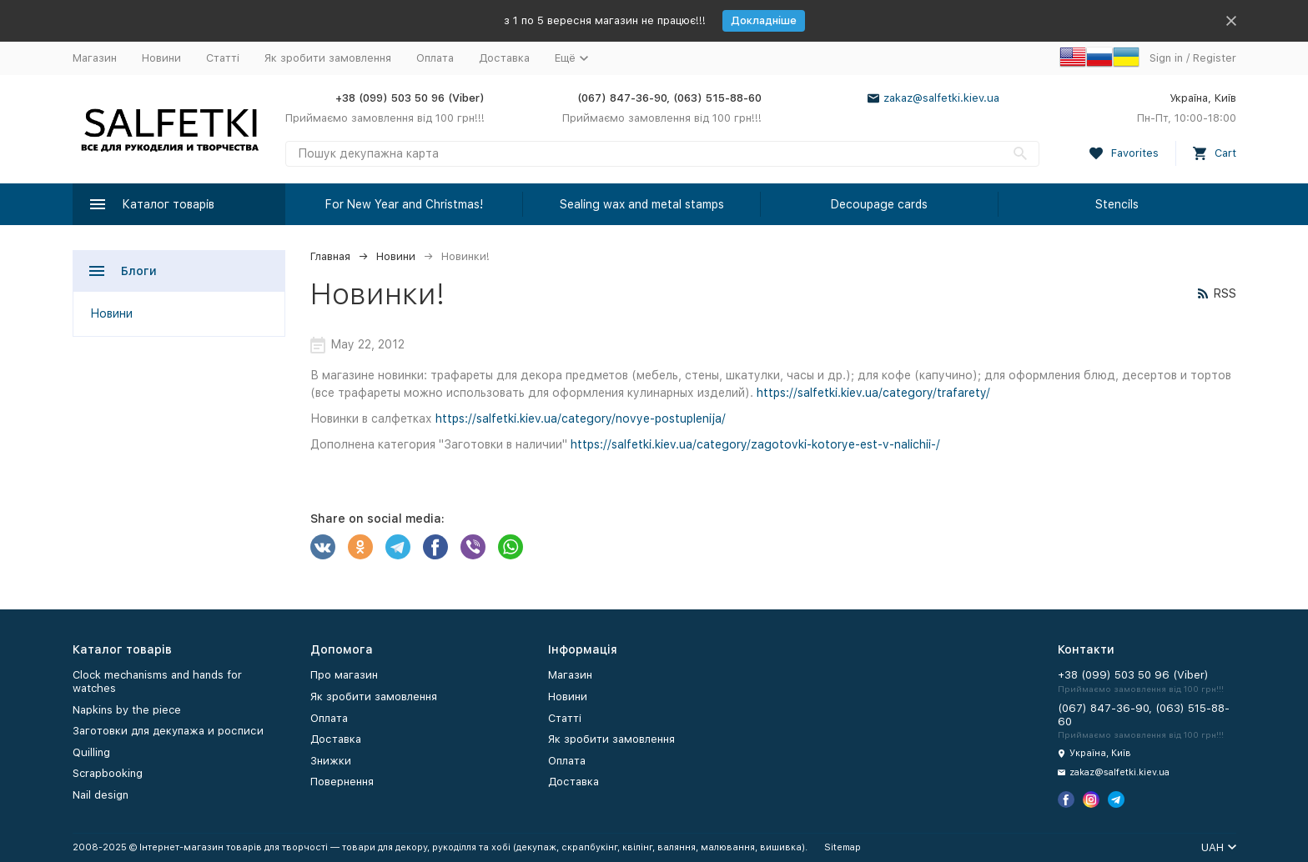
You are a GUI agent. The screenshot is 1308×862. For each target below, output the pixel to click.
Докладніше (764, 20)
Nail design (100, 795)
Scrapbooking (108, 773)
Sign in (1166, 58)
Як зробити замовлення (327, 58)
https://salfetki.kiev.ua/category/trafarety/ (873, 392)
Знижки (330, 760)
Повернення (342, 781)
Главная (330, 256)
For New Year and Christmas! (404, 204)
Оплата (435, 58)
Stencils (1117, 204)
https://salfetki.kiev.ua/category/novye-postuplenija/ (580, 418)
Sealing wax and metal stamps (642, 204)
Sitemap (842, 847)
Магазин (95, 58)
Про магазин (344, 675)
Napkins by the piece (127, 710)
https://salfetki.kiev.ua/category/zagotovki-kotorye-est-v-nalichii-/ (755, 444)
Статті (222, 58)
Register (1214, 58)
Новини (161, 58)
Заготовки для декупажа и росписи (168, 730)
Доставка (504, 58)
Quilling (91, 752)
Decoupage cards (879, 204)
